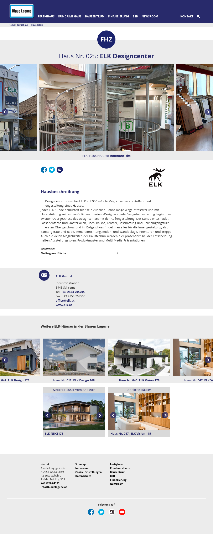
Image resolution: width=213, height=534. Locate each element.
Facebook (44, 170)
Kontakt (186, 16)
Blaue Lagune (22, 11)
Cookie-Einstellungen (88, 472)
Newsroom (150, 16)
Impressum (82, 468)
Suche (200, 16)
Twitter (52, 170)
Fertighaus (46, 16)
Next (209, 360)
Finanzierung (118, 16)
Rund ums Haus (69, 16)
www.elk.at (64, 305)
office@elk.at (65, 300)
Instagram (112, 512)
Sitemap (80, 464)
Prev (4, 112)
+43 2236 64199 (50, 483)
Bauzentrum (94, 16)
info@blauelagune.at (54, 487)
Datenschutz (83, 476)
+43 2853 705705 (73, 292)
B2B (135, 16)
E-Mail (60, 170)
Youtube (122, 512)
